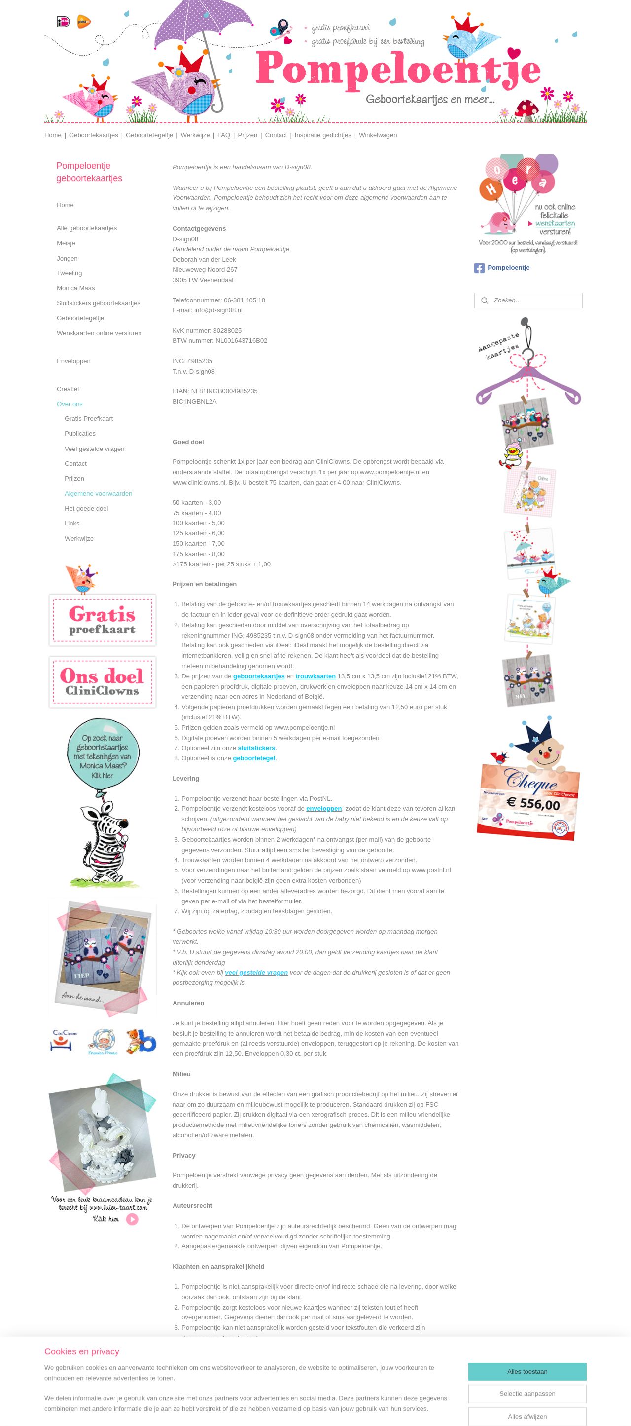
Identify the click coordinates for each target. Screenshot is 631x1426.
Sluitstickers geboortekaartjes (98, 303)
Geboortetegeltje (149, 135)
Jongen (67, 258)
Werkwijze (195, 135)
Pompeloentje (501, 268)
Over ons (70, 404)
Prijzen (247, 135)
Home (53, 135)
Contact (276, 135)
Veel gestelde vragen (94, 448)
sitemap (306, 1408)
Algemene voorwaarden (98, 493)
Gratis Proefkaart (89, 418)
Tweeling (69, 273)
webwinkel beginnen (356, 1408)
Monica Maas (76, 288)
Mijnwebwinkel (432, 1408)
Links (72, 523)
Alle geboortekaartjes (87, 228)
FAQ (223, 135)
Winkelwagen (378, 135)
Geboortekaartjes (93, 135)
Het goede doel (86, 508)
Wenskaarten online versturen (99, 333)
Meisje (66, 243)
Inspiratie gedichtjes (323, 135)
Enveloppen (74, 361)
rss (323, 1408)
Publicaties (80, 433)
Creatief (68, 389)
